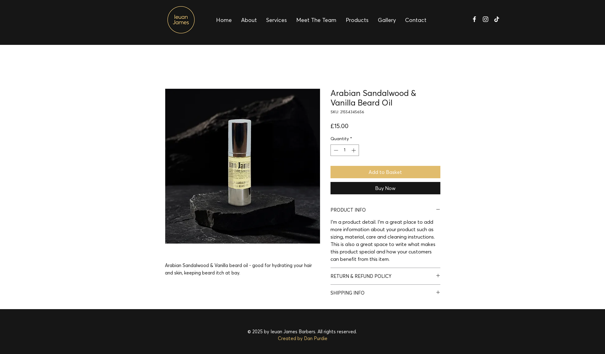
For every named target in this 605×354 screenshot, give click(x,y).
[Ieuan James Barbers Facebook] (474, 19)
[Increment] (354, 150)
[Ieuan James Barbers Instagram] (485, 19)
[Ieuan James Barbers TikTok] (496, 19)
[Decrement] (335, 150)
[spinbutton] (344, 150)
